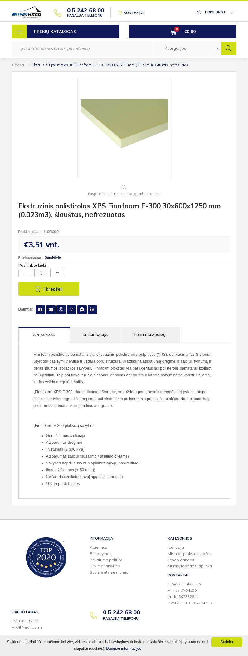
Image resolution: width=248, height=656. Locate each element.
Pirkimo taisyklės (105, 566)
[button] (187, 48)
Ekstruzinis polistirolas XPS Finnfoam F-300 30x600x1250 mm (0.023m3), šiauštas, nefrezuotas (110, 65)
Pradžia (18, 65)
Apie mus (98, 547)
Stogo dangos (181, 559)
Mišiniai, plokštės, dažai (189, 553)
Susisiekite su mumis (109, 572)
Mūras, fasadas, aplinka (190, 566)
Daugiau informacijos (123, 648)
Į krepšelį (49, 289)
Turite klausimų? (151, 335)
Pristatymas (101, 553)
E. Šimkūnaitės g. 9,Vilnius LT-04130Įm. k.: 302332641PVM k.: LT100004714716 (190, 593)
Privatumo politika (106, 559)
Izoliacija (176, 547)
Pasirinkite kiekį (32, 265)
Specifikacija (95, 335)
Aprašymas (44, 335)
